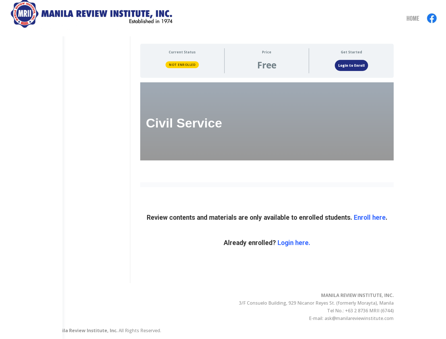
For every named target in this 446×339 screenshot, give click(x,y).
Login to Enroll (351, 65)
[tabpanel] (267, 179)
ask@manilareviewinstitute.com (359, 318)
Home (412, 19)
